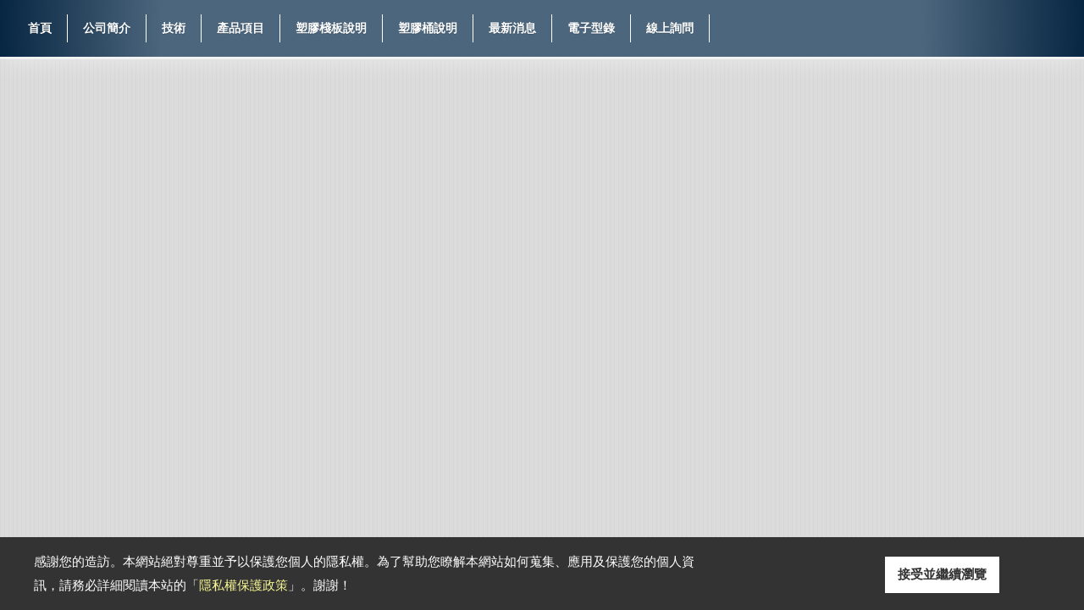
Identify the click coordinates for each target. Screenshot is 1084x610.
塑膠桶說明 (427, 28)
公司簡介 (106, 28)
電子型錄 (591, 28)
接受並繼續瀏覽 (942, 574)
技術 (173, 28)
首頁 (40, 28)
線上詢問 (670, 28)
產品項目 (240, 28)
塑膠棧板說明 (331, 28)
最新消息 (512, 28)
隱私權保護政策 (243, 585)
